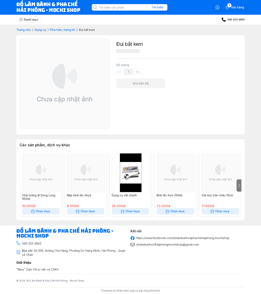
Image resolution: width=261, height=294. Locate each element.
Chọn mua (41, 211)
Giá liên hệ (140, 83)
